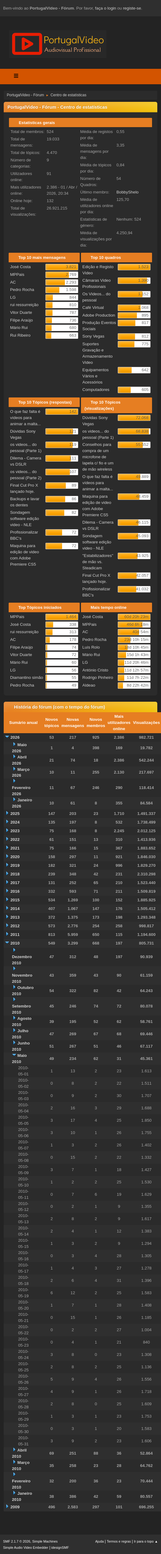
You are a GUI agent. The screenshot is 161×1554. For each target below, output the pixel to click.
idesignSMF (60, 1547)
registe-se (132, 8)
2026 (15, 737)
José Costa (20, 266)
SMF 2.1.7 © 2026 (16, 1541)
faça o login (105, 8)
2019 (15, 865)
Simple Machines (44, 1541)
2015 (15, 900)
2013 (15, 917)
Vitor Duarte (21, 312)
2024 (15, 822)
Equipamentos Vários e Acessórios (96, 376)
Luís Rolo (91, 647)
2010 (15, 943)
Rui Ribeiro (20, 335)
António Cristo (95, 670)
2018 (15, 874)
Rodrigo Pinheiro (98, 677)
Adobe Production (99, 315)
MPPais (17, 274)
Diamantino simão (26, 677)
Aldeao (89, 685)
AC (13, 282)
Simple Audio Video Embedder (25, 1547)
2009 (15, 1507)
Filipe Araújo (21, 320)
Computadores (96, 389)
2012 (15, 926)
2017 (15, 882)
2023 (15, 831)
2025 (15, 813)
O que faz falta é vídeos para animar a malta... (25, 417)
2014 (15, 908)
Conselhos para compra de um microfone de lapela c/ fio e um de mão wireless (98, 457)
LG (13, 297)
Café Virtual (93, 307)
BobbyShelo (128, 192)
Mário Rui (19, 327)
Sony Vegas (93, 336)
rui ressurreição (24, 304)
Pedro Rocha (22, 289)
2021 (15, 848)
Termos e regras (119, 1541)
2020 (15, 856)
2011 (15, 934)
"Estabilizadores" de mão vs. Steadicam (98, 561)
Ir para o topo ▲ (146, 1541)
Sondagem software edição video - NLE (24, 518)
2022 (15, 839)
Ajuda (99, 1541)
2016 (15, 891)
